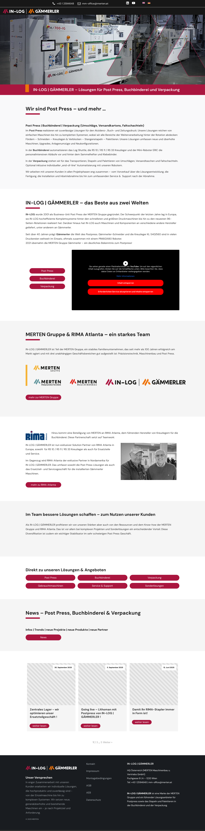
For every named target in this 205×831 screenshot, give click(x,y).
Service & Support (102, 585)
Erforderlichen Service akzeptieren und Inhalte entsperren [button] (125, 291)
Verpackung (47, 286)
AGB (88, 785)
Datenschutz (93, 799)
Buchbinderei (47, 278)
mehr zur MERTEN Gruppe (43, 397)
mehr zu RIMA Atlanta (43, 484)
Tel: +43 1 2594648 (137, 782)
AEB (88, 792)
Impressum (92, 771)
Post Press (47, 270)
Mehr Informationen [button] (126, 276)
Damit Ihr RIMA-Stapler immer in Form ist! (153, 711)
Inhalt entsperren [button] (125, 283)
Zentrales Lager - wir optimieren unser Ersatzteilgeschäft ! (44, 713)
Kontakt (90, 763)
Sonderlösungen (154, 585)
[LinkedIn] (127, 3)
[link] (29, 11)
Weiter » (107, 742)
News (43, 637)
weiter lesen (39, 725)
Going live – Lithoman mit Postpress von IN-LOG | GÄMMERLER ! (99, 713)
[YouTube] (133, 3)
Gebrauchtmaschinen (50, 585)
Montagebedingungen (99, 778)
